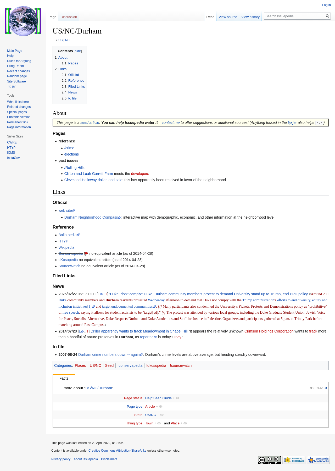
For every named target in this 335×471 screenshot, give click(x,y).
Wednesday (156, 300)
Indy (177, 337)
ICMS (11, 152)
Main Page (14, 51)
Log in (326, 5)
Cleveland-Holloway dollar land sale (93, 180)
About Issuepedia (86, 459)
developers (140, 173)
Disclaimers (109, 459)
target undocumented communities (127, 306)
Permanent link (17, 122)
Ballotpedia (67, 235)
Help (10, 56)
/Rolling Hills (74, 167)
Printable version (18, 117)
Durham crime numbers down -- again (109, 354)
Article (150, 406)
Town (149, 423)
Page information (19, 127)
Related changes (19, 107)
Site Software (16, 81)
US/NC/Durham (99, 388)
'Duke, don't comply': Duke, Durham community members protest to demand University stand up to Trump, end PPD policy (208, 294)
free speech (71, 312)
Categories (63, 365)
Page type (134, 406)
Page (52, 17)
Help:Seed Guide (158, 398)
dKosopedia (68, 260)
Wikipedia (66, 247)
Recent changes (18, 71)
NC (67, 40)
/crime (69, 148)
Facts (63, 378)
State (138, 415)
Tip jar (11, 86)
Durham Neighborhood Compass (91, 217)
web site (65, 210)
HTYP (63, 241)
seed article (89, 122)
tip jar (292, 122)
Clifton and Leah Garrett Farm (88, 173)
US (60, 40)
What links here (18, 102)
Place (175, 423)
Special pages (17, 112)
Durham (112, 300)
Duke (62, 300)
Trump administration (258, 300)
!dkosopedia (156, 365)
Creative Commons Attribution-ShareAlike (117, 450)
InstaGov (13, 158)
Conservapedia (70, 253)
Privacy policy (60, 459)
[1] (89, 306)
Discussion (68, 17)
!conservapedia (130, 365)
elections (71, 154)
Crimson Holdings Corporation (269, 331)
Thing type (134, 423)
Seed (109, 365)
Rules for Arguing (19, 61)
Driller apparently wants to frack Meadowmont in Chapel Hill (139, 331)
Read (210, 17)
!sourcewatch (181, 365)
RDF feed (316, 388)
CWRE (12, 142)
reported (147, 337)
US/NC (95, 365)
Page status (133, 398)
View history (250, 17)
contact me (171, 122)
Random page (17, 76)
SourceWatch (69, 266)
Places (80, 365)
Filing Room (15, 66)
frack (313, 331)
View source (228, 17)
